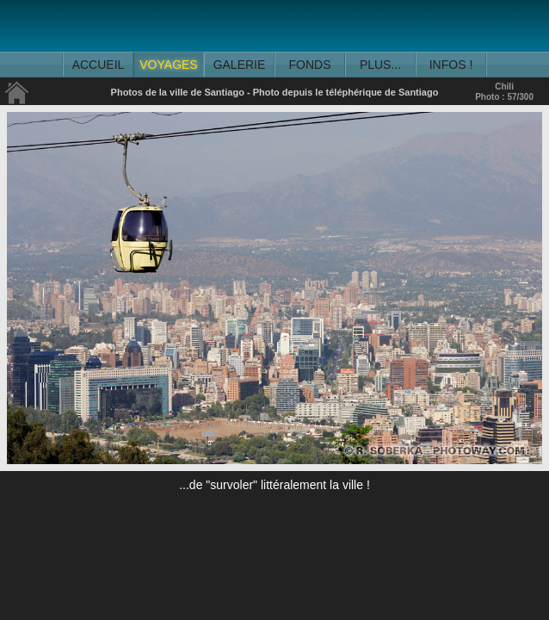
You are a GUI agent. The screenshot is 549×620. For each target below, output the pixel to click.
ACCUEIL (98, 64)
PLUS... (380, 64)
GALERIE (239, 64)
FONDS (310, 64)
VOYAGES (168, 64)
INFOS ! (451, 64)
